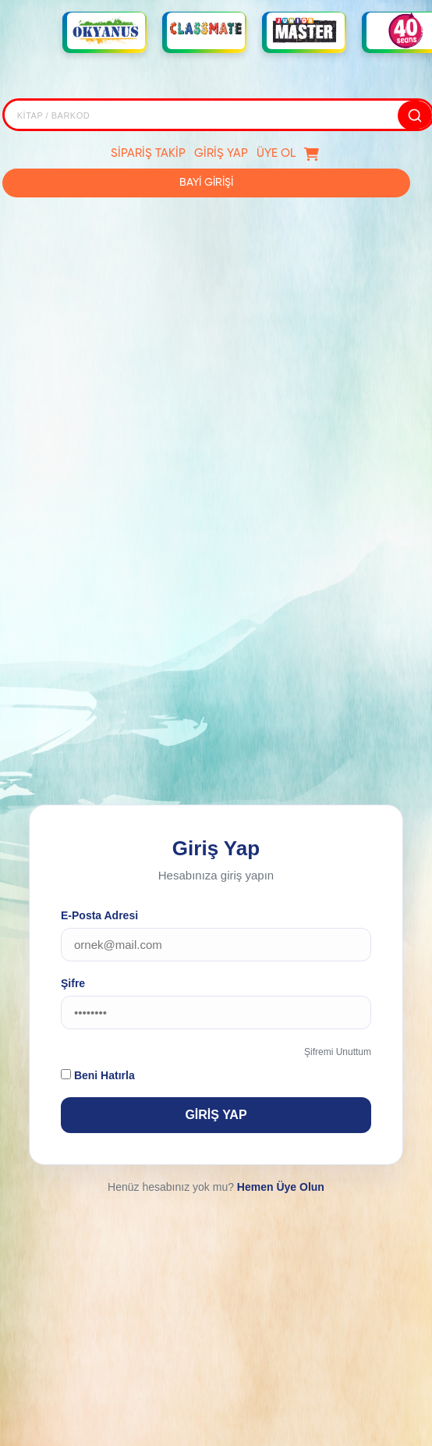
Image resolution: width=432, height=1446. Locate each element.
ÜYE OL (276, 153)
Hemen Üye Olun (280, 1187)
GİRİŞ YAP (221, 153)
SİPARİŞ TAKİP (148, 153)
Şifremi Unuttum (337, 1051)
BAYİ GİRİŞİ (206, 182)
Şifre (73, 983)
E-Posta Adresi (99, 915)
